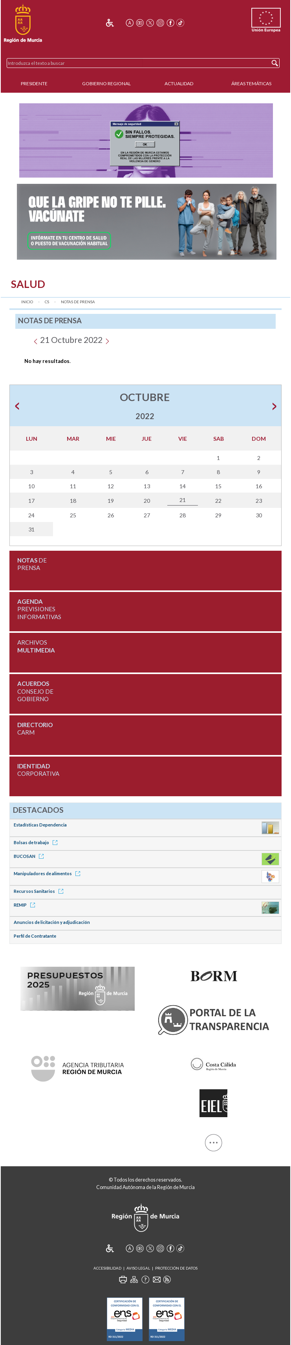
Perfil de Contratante (35, 935)
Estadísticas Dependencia (40, 824)
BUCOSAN (30, 856)
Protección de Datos (176, 1268)
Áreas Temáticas (251, 83)
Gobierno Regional (106, 83)
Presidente (34, 83)
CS (47, 302)
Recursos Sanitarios (40, 891)
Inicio (27, 302)
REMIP (26, 904)
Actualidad (179, 83)
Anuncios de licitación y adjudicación (52, 922)
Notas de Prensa (78, 302)
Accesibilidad (107, 1268)
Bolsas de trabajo (37, 842)
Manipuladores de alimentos (48, 873)
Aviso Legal (138, 1268)
